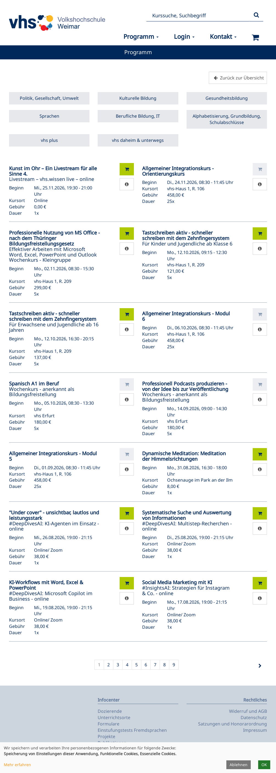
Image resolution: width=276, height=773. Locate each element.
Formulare (108, 724)
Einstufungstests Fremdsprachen (132, 730)
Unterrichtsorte (114, 717)
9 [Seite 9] (174, 665)
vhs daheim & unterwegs (138, 140)
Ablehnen (238, 764)
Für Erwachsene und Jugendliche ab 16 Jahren (53, 321)
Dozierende (110, 711)
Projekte (106, 736)
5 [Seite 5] (136, 665)
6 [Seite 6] (146, 665)
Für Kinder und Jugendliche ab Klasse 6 (187, 238)
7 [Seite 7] (155, 665)
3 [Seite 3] (118, 665)
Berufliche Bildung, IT (138, 116)
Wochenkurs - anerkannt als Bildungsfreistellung (41, 389)
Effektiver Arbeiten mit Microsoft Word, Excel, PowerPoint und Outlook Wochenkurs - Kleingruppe (54, 246)
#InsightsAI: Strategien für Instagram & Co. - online (186, 588)
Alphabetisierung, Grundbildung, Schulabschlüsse (227, 119)
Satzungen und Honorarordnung (232, 724)
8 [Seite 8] (164, 665)
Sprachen (49, 116)
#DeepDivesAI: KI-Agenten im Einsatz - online (54, 520)
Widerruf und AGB (248, 711)
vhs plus (49, 140)
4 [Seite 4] (127, 665)
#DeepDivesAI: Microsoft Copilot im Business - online (50, 590)
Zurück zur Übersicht (238, 78)
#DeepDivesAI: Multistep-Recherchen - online (187, 520)
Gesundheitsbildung (226, 98)
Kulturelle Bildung (137, 98)
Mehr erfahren (17, 764)
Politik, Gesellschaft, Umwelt (49, 98)
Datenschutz (254, 717)
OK (264, 764)
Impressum (255, 730)
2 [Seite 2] (108, 665)
